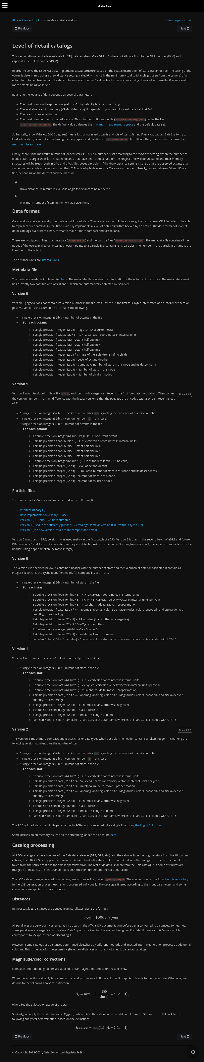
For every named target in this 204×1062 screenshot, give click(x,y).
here (64, 279)
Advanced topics (30, 20)
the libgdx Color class (149, 825)
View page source (179, 20)
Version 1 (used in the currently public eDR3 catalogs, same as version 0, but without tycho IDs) (81, 525)
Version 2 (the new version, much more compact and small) (58, 530)
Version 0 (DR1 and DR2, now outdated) (45, 520)
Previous (22, 28)
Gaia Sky (104, 6)
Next (184, 28)
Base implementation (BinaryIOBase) (44, 515)
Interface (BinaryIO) (32, 510)
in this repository (177, 879)
